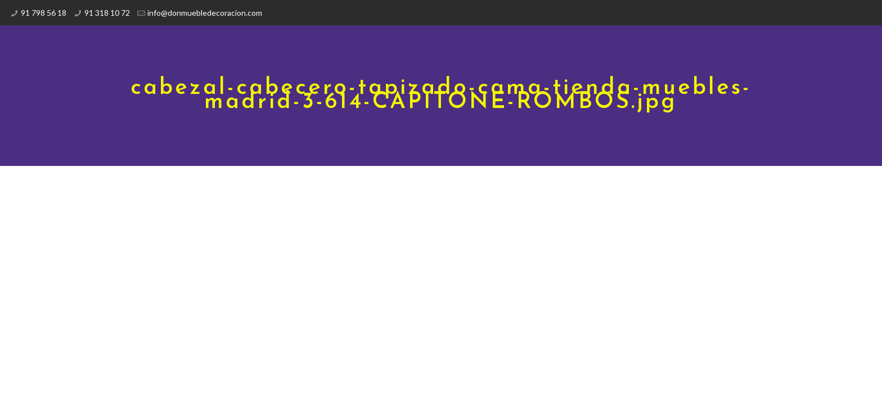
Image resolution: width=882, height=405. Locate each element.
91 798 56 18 (43, 12)
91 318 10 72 (107, 12)
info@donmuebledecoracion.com (204, 12)
